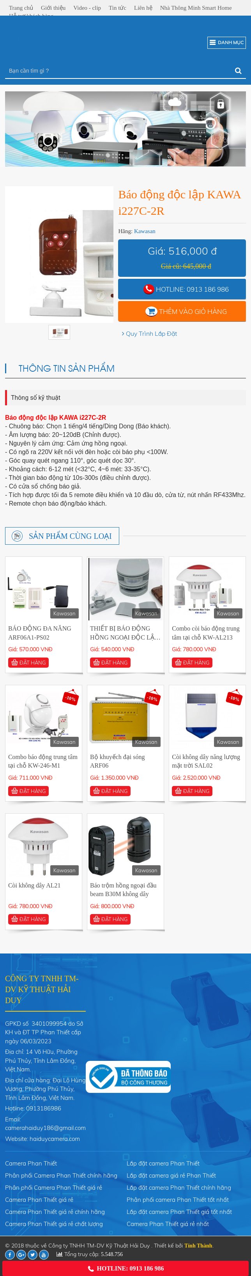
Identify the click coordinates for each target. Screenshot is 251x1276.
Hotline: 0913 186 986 (125, 1268)
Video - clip (87, 8)
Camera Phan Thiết (31, 1163)
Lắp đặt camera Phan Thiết (163, 1163)
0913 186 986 (208, 289)
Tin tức (117, 8)
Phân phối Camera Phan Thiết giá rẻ (53, 1187)
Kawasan (145, 231)
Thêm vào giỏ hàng (193, 311)
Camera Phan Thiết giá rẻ (39, 1199)
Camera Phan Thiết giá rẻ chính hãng (55, 1211)
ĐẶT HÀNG (28, 662)
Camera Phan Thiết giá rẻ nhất (168, 1224)
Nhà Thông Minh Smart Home (196, 8)
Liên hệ (143, 8)
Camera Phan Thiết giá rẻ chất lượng (54, 1224)
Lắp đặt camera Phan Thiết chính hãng (179, 1187)
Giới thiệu (53, 8)
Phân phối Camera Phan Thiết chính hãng (61, 1175)
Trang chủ (21, 8)
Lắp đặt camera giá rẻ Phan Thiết (171, 1175)
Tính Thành (198, 1246)
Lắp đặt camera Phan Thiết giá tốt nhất (179, 1211)
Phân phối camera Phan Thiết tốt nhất (178, 1199)
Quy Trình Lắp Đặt (151, 333)
